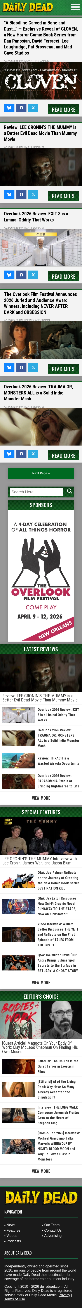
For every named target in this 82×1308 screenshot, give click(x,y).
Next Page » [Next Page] (41, 473)
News (11, 1225)
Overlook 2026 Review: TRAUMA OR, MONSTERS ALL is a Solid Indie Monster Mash (38, 392)
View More (41, 798)
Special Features (41, 812)
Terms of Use (14, 1299)
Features (13, 1230)
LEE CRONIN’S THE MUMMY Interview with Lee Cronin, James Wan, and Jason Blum (39, 861)
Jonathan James (37, 60)
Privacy (64, 1295)
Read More (63, 109)
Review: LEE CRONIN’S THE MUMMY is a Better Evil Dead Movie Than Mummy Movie (40, 133)
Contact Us (53, 1230)
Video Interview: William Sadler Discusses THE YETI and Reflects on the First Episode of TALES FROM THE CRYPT (58, 934)
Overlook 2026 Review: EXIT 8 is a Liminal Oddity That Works (58, 715)
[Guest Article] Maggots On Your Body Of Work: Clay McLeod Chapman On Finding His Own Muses (40, 1047)
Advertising (53, 1236)
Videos (12, 1236)
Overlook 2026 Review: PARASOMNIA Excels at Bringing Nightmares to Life (58, 781)
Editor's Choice (41, 996)
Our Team (52, 1225)
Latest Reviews (41, 649)
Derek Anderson (37, 320)
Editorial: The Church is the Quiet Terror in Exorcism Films (58, 1066)
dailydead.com (51, 1286)
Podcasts (14, 1241)
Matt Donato (34, 147)
